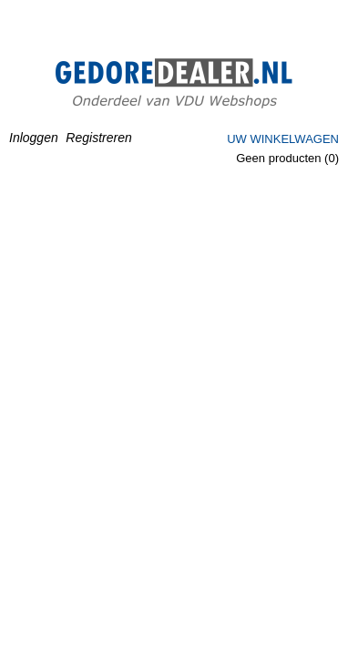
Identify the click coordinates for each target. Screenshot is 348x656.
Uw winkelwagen (283, 139)
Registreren (98, 137)
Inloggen (33, 137)
